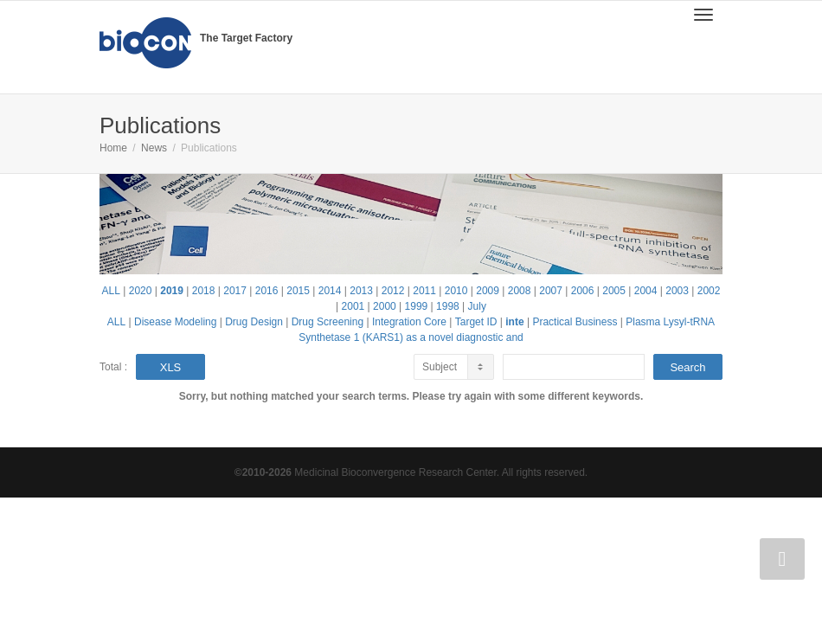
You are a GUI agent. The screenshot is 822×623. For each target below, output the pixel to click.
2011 (424, 291)
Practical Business (574, 322)
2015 (298, 291)
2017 (235, 291)
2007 (550, 291)
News (154, 148)
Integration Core (409, 322)
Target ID (476, 322)
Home (113, 148)
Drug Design (254, 322)
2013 (361, 291)
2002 (709, 291)
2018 (203, 291)
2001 (353, 306)
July (477, 306)
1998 (447, 306)
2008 (519, 291)
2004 (646, 291)
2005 (614, 291)
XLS (171, 367)
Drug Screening (327, 322)
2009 (487, 291)
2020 (140, 291)
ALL (111, 291)
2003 (677, 291)
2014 (330, 291)
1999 (416, 306)
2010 (456, 291)
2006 (582, 291)
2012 (393, 291)
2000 (384, 306)
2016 (267, 291)
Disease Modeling (175, 322)
